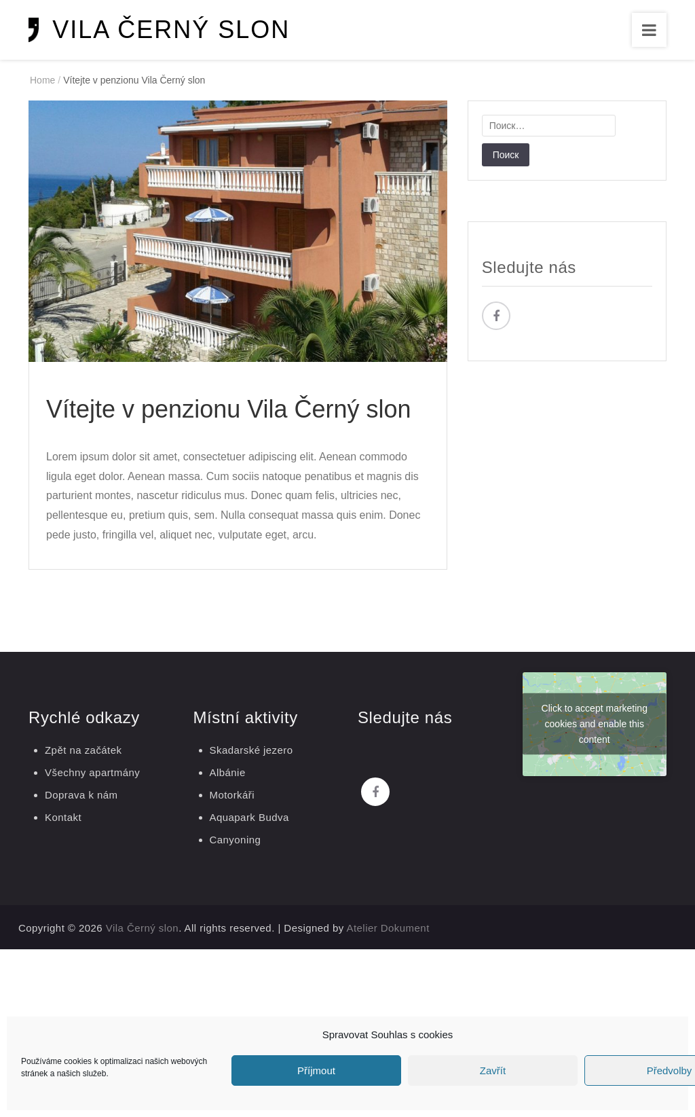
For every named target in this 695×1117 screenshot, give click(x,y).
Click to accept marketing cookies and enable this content (594, 724)
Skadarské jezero (251, 750)
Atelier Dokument (388, 928)
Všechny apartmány (92, 772)
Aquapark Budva (249, 817)
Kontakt (63, 817)
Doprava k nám (81, 795)
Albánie (228, 772)
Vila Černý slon (171, 29)
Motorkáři (232, 795)
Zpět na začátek (83, 750)
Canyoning (235, 839)
